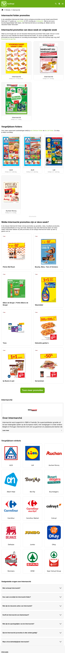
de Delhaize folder (37, 130)
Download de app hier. (8, 39)
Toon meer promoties (32, 390)
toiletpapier (39, 21)
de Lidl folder (49, 130)
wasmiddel (19, 21)
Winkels (7, 10)
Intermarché (16, 10)
